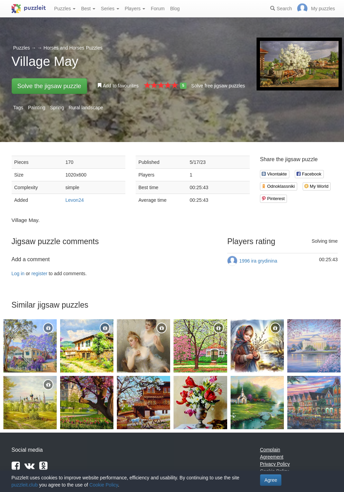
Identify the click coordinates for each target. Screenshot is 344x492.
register (39, 273)
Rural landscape (86, 107)
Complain (270, 449)
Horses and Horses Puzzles (72, 48)
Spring (57, 107)
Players (135, 8)
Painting (36, 107)
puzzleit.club (25, 485)
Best (88, 8)
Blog (175, 8)
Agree (270, 480)
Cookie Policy (104, 485)
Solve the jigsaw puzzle (49, 86)
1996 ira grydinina (258, 261)
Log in (18, 273)
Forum (157, 8)
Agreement (271, 457)
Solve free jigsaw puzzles (218, 85)
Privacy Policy (275, 464)
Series (110, 8)
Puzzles (65, 8)
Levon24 (75, 200)
